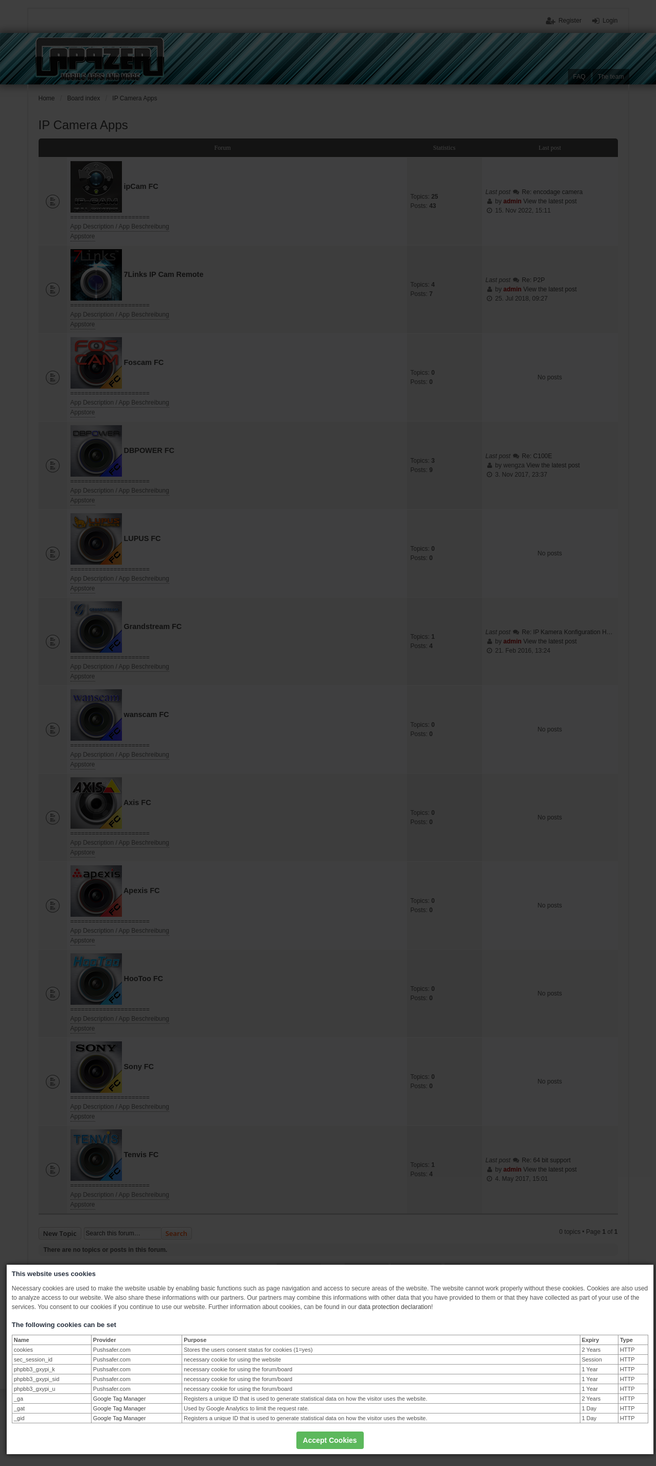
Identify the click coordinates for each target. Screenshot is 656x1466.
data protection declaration (394, 1307)
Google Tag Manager (119, 1398)
